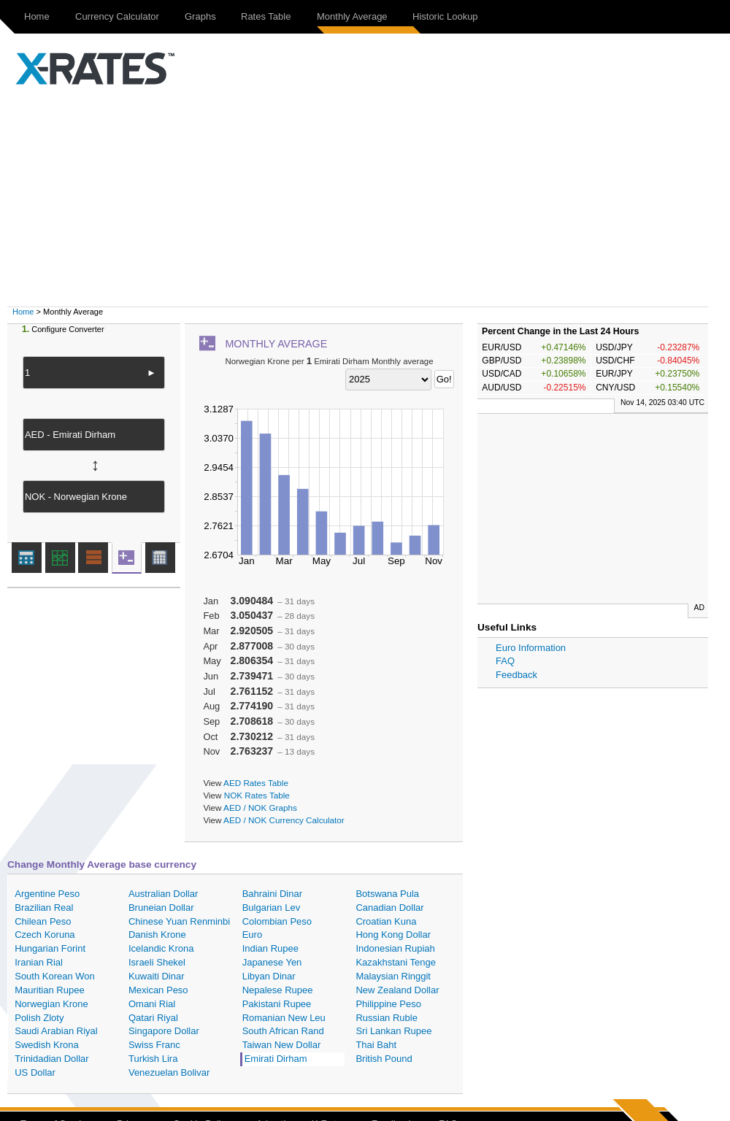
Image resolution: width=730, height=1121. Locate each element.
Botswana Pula (387, 893)
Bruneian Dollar (161, 907)
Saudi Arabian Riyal (56, 1030)
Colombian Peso (277, 921)
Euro (252, 934)
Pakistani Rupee (277, 1003)
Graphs (200, 16)
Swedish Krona (46, 1044)
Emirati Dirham (276, 1058)
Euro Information (531, 647)
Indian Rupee (270, 948)
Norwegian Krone (51, 1003)
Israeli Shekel (156, 962)
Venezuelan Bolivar (169, 1072)
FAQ (505, 660)
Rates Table (266, 16)
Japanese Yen (272, 962)
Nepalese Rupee (277, 990)
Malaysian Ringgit (393, 976)
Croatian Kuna (386, 921)
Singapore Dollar (163, 1030)
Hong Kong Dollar (393, 934)
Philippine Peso (388, 1003)
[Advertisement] (372, 197)
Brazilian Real (44, 907)
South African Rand (283, 1030)
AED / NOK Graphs (260, 807)
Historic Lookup (445, 16)
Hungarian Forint (50, 948)
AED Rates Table (255, 782)
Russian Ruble (387, 1017)
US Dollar (35, 1072)
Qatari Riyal (153, 1017)
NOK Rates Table (257, 795)
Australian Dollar (163, 893)
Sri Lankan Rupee (393, 1030)
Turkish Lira (152, 1058)
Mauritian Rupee (49, 990)
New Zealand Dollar (397, 990)
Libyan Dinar (269, 976)
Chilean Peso (43, 921)
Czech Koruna (44, 934)
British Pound (384, 1058)
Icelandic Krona (161, 948)
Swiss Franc (154, 1044)
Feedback (516, 674)
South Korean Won (55, 976)
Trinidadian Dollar (51, 1058)
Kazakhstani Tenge (396, 962)
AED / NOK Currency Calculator (284, 820)
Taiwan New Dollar (281, 1044)
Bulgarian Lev (271, 907)
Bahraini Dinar (272, 893)
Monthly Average (352, 16)
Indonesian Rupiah (395, 948)
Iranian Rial (39, 962)
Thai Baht (376, 1044)
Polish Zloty (39, 1017)
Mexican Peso (158, 990)
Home (37, 16)
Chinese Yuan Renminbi (179, 921)
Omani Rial (151, 1003)
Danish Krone (157, 934)
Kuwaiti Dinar (156, 976)
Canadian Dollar (389, 907)
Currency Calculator (117, 16)
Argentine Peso (47, 893)
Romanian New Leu (284, 1017)
